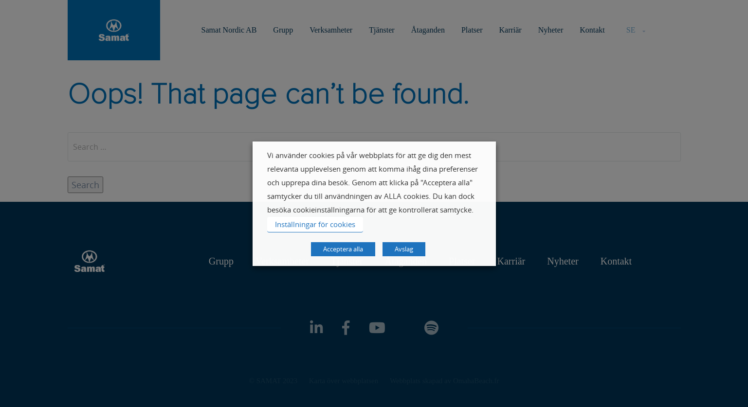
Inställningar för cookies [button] (315, 224)
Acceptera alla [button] (343, 249)
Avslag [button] (404, 249)
